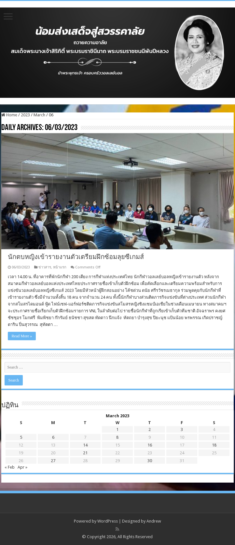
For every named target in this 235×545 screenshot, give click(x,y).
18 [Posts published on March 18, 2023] (214, 445)
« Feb (10, 467)
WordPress (107, 521)
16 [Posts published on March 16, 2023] (149, 445)
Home (9, 114)
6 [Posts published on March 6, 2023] (53, 437)
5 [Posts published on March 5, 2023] (21, 437)
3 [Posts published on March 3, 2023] (182, 429)
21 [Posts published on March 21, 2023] (85, 452)
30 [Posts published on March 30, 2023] (149, 460)
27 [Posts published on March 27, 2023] (53, 460)
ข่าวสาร (44, 267)
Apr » (22, 467)
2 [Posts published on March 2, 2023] (149, 429)
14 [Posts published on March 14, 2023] (85, 445)
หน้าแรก (59, 267)
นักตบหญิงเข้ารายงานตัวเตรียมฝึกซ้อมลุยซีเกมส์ (76, 257)
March (39, 114)
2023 (25, 114)
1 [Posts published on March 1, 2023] (117, 429)
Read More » (22, 336)
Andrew (153, 521)
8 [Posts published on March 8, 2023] (117, 437)
